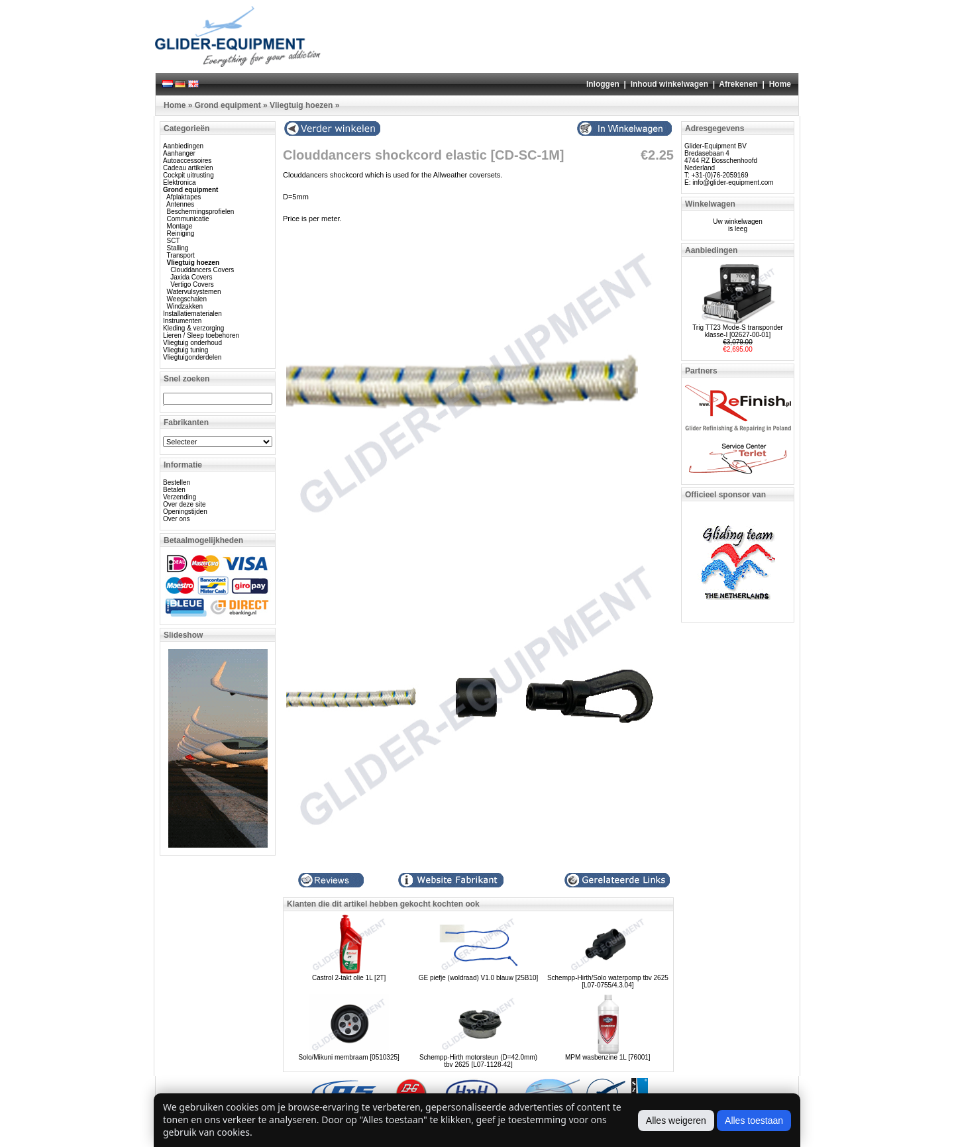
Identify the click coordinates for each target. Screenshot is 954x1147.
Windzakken (185, 306)
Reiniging (181, 233)
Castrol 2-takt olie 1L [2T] (349, 977)
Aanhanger (179, 153)
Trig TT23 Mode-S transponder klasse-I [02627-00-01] (737, 331)
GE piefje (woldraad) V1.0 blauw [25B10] (479, 977)
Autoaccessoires (187, 160)
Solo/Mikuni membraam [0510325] (349, 1057)
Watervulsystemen (194, 291)
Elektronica (179, 182)
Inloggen (602, 84)
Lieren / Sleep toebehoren (201, 335)
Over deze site (184, 504)
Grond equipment (228, 105)
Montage (180, 226)
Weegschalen (187, 299)
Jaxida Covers (191, 277)
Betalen (174, 489)
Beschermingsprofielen (201, 211)
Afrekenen (738, 84)
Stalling (178, 248)
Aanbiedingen (183, 146)
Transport (180, 255)
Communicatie (188, 219)
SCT (173, 240)
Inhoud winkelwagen (669, 84)
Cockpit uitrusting (188, 175)
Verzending (179, 497)
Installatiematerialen (192, 313)
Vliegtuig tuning (185, 350)
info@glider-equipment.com (732, 182)
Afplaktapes (183, 197)
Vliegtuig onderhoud (192, 342)
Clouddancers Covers (202, 270)
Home (780, 84)
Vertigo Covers (192, 284)
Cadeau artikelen (188, 168)
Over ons (176, 519)
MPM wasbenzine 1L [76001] (608, 1057)
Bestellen (176, 482)
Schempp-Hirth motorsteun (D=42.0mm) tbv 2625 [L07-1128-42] (478, 1061)
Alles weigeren (676, 1120)
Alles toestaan (754, 1120)
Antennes (180, 204)
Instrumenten (182, 320)
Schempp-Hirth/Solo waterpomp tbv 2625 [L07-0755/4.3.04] (607, 981)
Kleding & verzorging (193, 328)
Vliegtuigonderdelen (192, 357)
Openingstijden (185, 511)
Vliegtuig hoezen (301, 105)
